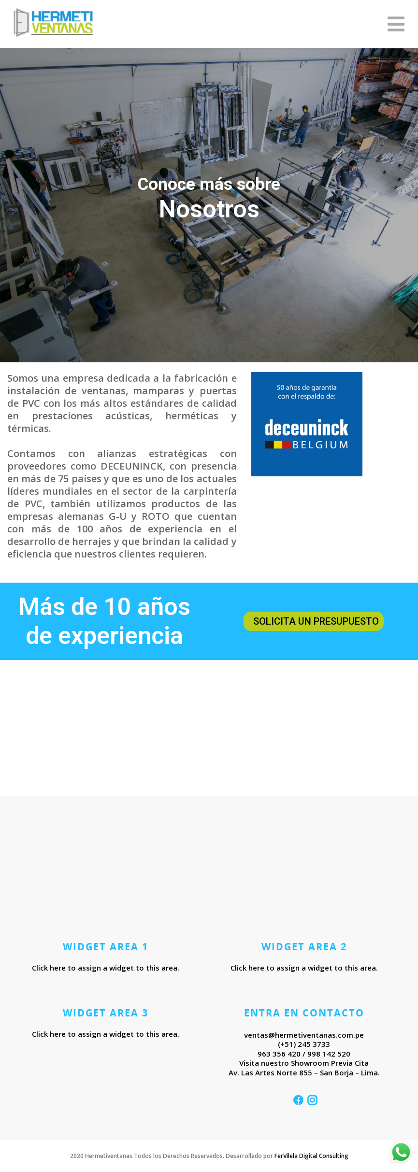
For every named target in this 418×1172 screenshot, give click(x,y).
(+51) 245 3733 (304, 1044)
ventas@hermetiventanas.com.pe (304, 1035)
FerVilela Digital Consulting (311, 1156)
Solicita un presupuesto (316, 621)
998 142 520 (328, 1053)
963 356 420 (279, 1053)
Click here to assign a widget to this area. (105, 967)
